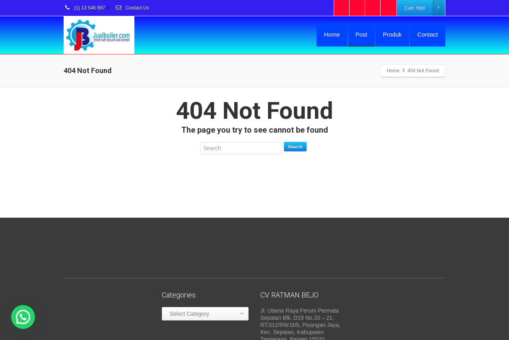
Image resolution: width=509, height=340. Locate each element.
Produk (392, 34)
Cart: (425, 8)
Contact (427, 34)
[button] (23, 317)
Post (361, 34)
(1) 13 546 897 (84, 8)
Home (332, 34)
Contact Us (132, 8)
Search (295, 146)
